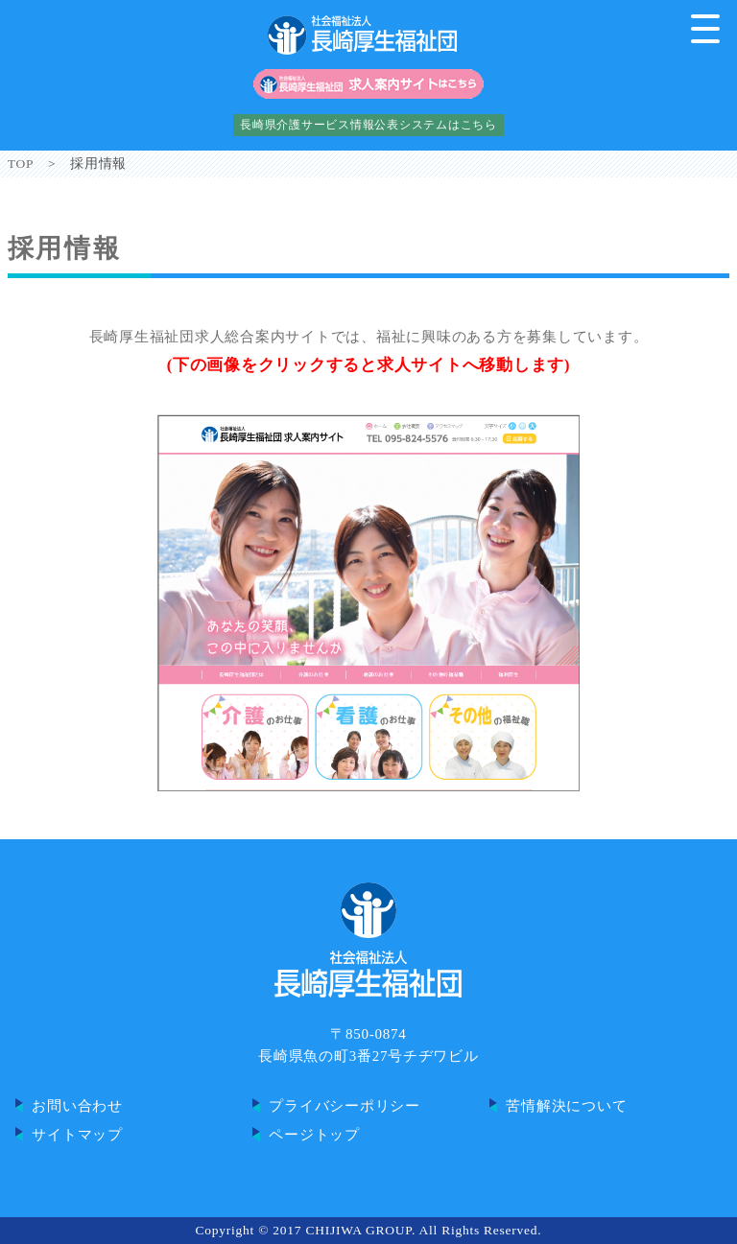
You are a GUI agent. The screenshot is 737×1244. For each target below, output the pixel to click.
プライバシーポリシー (344, 1106)
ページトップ (314, 1134)
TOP (21, 163)
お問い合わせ (77, 1106)
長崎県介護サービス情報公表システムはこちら (368, 124)
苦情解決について (566, 1106)
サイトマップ (77, 1134)
